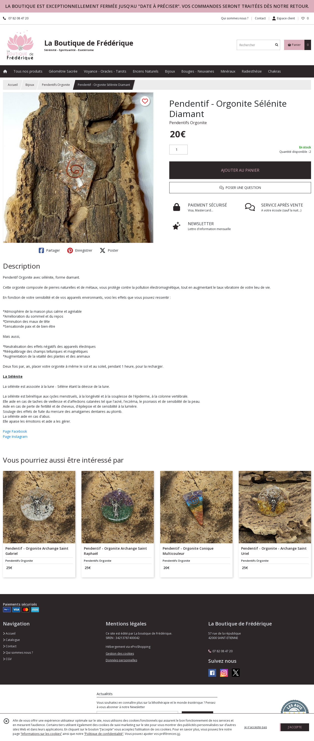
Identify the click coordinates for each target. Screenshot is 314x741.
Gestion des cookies (120, 653)
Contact (260, 18)
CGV (7, 659)
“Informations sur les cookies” (41, 734)
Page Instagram (15, 436)
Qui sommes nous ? (18, 652)
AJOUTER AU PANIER (240, 170)
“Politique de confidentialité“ (103, 734)
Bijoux (30, 85)
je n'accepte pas (255, 727)
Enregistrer (79, 250)
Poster (109, 250)
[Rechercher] (277, 45)
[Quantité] (178, 150)
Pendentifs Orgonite (56, 85)
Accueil (13, 85)
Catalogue (11, 640)
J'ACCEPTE (295, 727)
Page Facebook (15, 431)
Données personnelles (121, 660)
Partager (49, 250)
